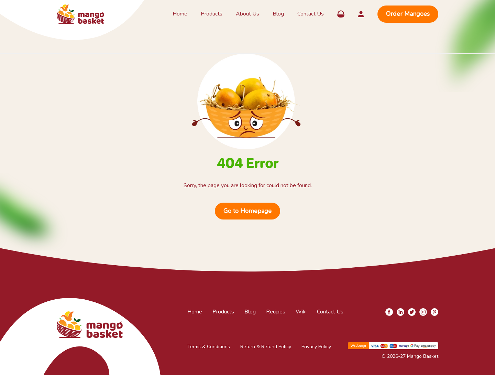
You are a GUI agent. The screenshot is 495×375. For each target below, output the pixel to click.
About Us (247, 14)
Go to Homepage (247, 211)
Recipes (275, 311)
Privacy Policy (316, 346)
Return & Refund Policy (265, 346)
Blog (278, 14)
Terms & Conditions (208, 346)
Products (211, 14)
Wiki (301, 311)
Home (180, 14)
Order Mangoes (408, 14)
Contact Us (310, 14)
